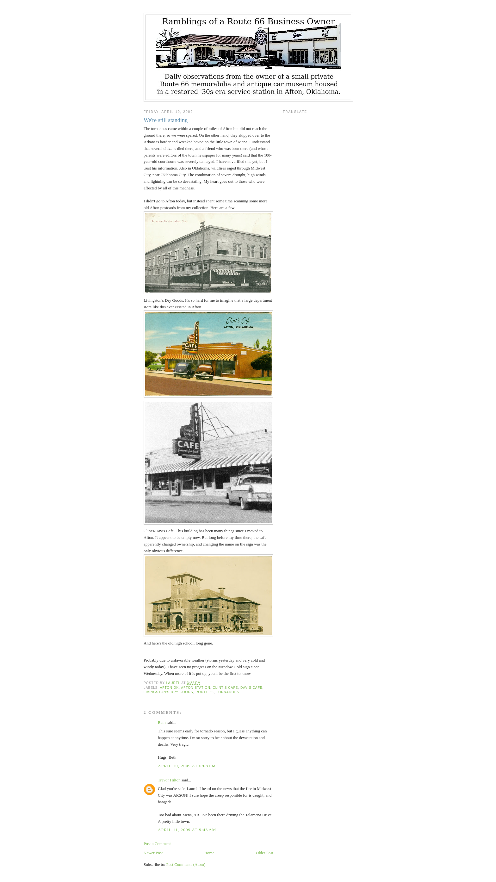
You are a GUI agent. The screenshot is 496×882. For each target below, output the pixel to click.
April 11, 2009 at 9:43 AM (187, 829)
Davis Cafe (251, 687)
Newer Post (153, 852)
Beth (162, 722)
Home (209, 852)
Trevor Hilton (169, 780)
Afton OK (169, 687)
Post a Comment (157, 843)
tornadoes (227, 692)
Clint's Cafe (225, 687)
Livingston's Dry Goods (168, 692)
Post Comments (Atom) (186, 864)
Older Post (264, 852)
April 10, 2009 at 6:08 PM (187, 765)
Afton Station (195, 687)
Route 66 (204, 692)
